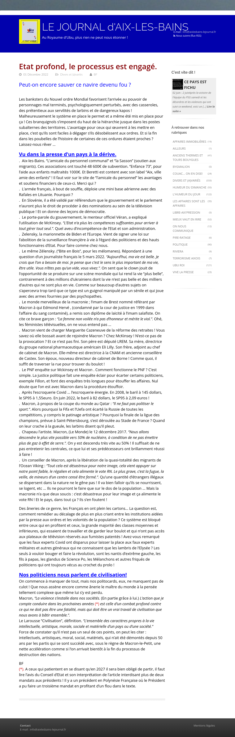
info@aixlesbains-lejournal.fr (199, 32)
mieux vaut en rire (192, 219)
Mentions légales (204, 725)
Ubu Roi (192, 265)
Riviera (192, 251)
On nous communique (192, 228)
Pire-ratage (192, 238)
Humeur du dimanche (192, 187)
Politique (192, 244)
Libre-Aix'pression (192, 212)
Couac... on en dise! (192, 174)
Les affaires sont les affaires (192, 203)
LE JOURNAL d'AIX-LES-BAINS (115, 27)
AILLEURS (192, 148)
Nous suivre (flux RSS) (187, 35)
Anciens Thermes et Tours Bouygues (192, 157)
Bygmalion (192, 167)
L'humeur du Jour (192, 194)
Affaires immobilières (192, 142)
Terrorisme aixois (192, 258)
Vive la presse (192, 272)
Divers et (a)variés (192, 180)
